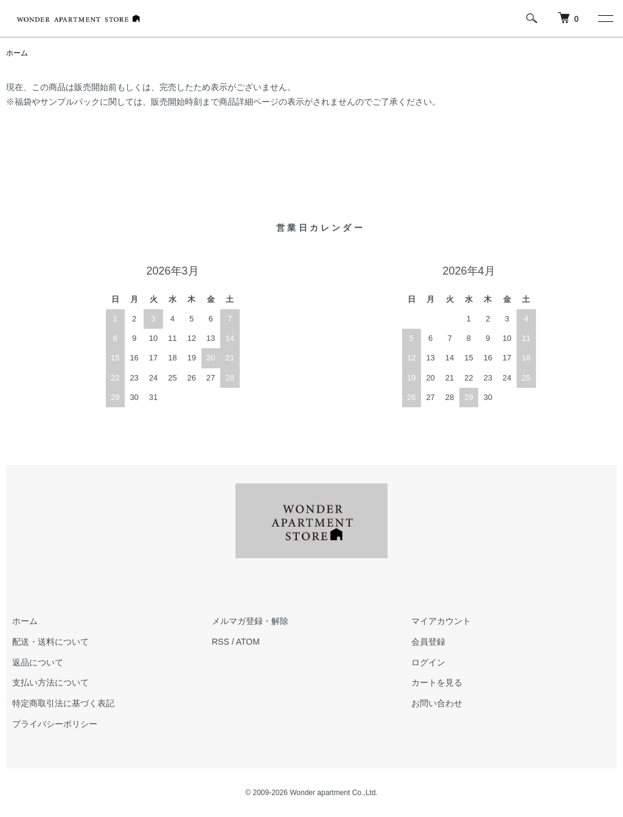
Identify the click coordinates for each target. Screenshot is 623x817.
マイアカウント (441, 621)
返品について (37, 662)
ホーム (17, 53)
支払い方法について (50, 682)
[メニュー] (604, 18)
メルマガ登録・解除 (250, 621)
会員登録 (428, 642)
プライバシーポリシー (54, 724)
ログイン (428, 662)
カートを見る (436, 682)
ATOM (248, 642)
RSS (220, 642)
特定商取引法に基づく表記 (63, 703)
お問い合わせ (436, 703)
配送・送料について (50, 642)
